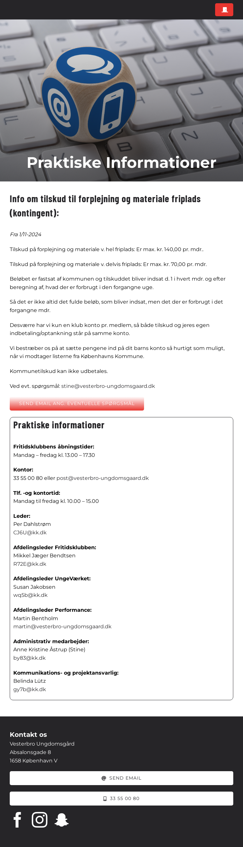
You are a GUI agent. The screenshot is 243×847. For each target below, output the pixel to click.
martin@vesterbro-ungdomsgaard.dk (62, 626)
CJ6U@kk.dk (30, 532)
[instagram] (39, 820)
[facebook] (17, 820)
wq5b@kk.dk (30, 595)
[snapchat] (61, 820)
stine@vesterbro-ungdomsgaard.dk (108, 386)
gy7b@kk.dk (29, 689)
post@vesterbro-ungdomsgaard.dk (102, 478)
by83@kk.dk (29, 658)
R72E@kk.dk (29, 564)
